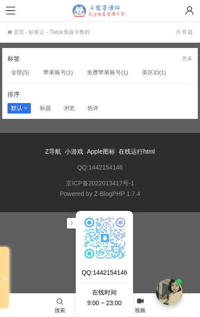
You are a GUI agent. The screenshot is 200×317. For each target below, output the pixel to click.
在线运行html (137, 151)
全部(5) (20, 72)
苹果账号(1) (58, 72)
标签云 (36, 32)
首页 (15, 32)
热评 (93, 108)
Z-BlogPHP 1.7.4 (117, 193)
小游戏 (74, 151)
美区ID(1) (154, 72)
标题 (45, 108)
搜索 (60, 306)
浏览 (69, 108)
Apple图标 (101, 151)
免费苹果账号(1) (107, 72)
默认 (19, 108)
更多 (187, 58)
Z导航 (53, 151)
